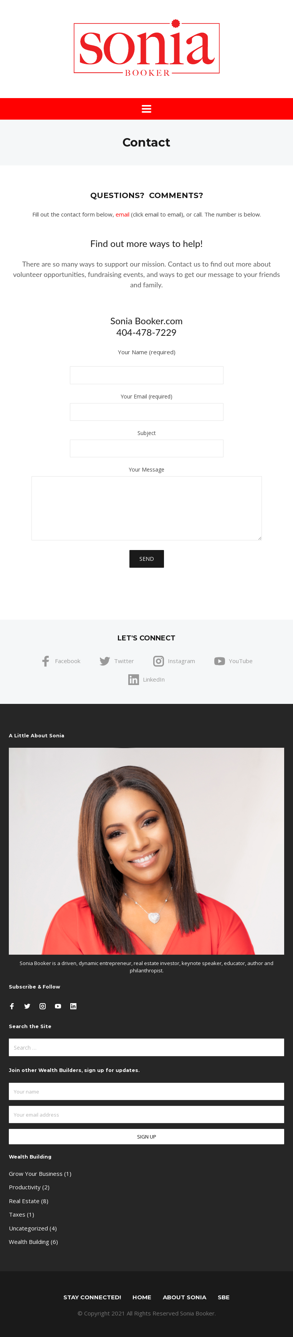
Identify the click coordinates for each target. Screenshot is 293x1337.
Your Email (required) (146, 407)
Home (141, 1297)
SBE (224, 1297)
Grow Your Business (36, 1173)
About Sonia (184, 1297)
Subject (146, 443)
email (122, 214)
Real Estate (24, 1201)
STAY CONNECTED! (92, 1297)
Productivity (25, 1187)
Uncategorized (28, 1228)
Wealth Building (29, 1241)
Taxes (17, 1214)
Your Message (146, 503)
